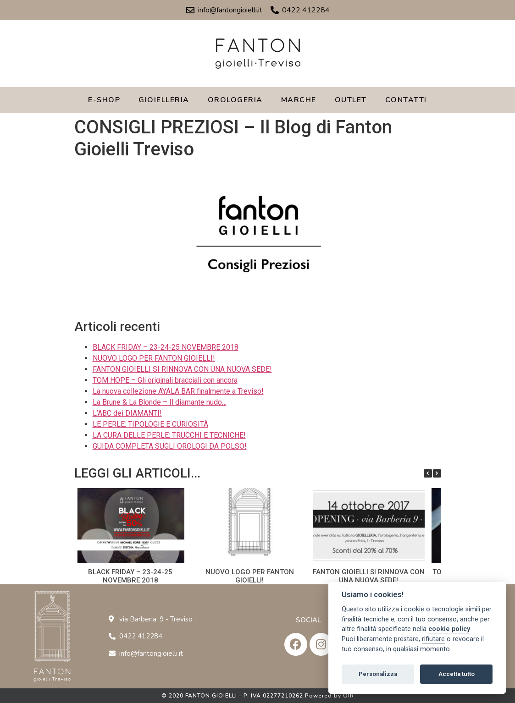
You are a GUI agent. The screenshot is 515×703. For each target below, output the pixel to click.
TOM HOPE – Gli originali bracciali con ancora (165, 380)
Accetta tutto (456, 673)
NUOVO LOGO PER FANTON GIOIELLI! (154, 358)
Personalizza (378, 673)
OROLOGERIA (235, 100)
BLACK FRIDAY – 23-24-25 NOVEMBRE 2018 (165, 347)
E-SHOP (104, 100)
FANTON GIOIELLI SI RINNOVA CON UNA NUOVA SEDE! (182, 369)
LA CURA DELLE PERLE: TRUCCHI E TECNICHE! (169, 435)
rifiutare (433, 639)
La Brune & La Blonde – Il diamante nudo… (160, 402)
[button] (437, 473)
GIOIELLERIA (163, 100)
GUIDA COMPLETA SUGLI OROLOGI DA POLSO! (170, 446)
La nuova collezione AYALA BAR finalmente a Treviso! (178, 391)
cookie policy (449, 629)
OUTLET (351, 100)
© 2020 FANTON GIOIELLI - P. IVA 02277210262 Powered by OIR (257, 695)
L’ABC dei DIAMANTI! (127, 413)
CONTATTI (406, 100)
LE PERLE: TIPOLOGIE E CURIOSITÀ (150, 424)
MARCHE (298, 100)
